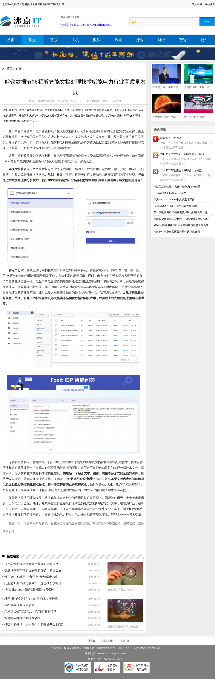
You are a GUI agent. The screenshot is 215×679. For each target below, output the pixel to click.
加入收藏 (197, 4)
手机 (75, 40)
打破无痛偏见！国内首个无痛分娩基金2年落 (33, 624)
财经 (161, 40)
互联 (54, 40)
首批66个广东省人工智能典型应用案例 (182, 154)
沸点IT (5, 4)
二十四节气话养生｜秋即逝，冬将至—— (183, 170)
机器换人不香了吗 (170, 138)
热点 (118, 40)
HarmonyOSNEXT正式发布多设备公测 (175, 205)
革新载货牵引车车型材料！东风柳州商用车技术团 (182, 218)
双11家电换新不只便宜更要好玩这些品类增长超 (181, 212)
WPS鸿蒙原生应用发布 (19, 605)
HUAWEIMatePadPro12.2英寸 (170, 193)
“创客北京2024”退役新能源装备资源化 (29, 589)
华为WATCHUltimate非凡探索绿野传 (174, 199)
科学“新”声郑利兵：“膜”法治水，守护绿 (31, 598)
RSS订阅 (124, 640)
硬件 (204, 40)
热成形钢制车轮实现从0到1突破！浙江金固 (32, 570)
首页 (11, 40)
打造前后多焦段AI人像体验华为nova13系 (177, 186)
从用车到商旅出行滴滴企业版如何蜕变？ (31, 564)
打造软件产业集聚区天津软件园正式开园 (177, 231)
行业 (140, 40)
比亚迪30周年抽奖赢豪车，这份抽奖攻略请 (32, 583)
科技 (32, 40)
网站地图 (210, 4)
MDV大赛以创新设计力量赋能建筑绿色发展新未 (181, 225)
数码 (97, 40)
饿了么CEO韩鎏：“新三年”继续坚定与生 (31, 577)
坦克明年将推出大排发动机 (22, 618)
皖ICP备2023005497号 (110, 659)
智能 (183, 40)
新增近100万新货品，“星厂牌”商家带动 (30, 611)
